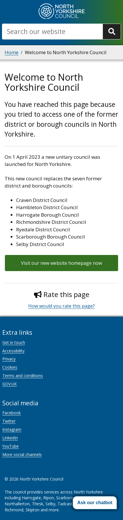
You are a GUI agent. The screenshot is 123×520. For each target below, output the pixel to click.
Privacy (9, 359)
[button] (94, 503)
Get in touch (13, 342)
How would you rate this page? (61, 306)
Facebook (11, 412)
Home (11, 52)
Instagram (11, 429)
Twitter (9, 421)
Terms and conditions (22, 375)
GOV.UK (9, 384)
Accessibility (13, 350)
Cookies (9, 367)
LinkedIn (10, 437)
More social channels (22, 454)
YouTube (10, 446)
